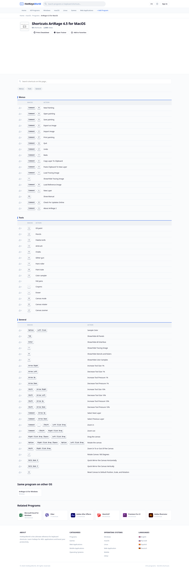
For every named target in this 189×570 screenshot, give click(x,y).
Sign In (164, 4)
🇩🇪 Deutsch (143, 548)
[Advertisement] (94, 52)
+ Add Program (102, 10)
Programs (73, 537)
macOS (56, 10)
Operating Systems (77, 552)
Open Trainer (60, 32)
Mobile (106, 552)
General (38, 89)
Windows (47, 10)
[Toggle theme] (157, 4)
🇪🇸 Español (143, 544)
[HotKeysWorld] (30, 4)
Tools (29, 89)
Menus (21, 89)
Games (73, 10)
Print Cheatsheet (41, 32)
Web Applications (86, 10)
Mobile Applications (77, 548)
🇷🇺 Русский (143, 541)
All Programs (35, 10)
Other (106, 556)
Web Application (110, 548)
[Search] (74, 3)
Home (24, 10)
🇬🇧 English (142, 537)
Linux (65, 10)
